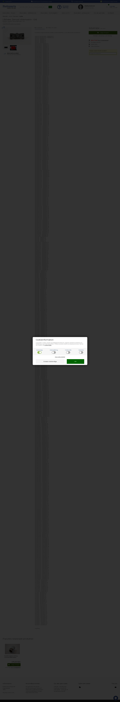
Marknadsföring (54, 351)
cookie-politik (47, 345)
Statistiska (81, 351)
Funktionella (68, 351)
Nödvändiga (39, 351)
